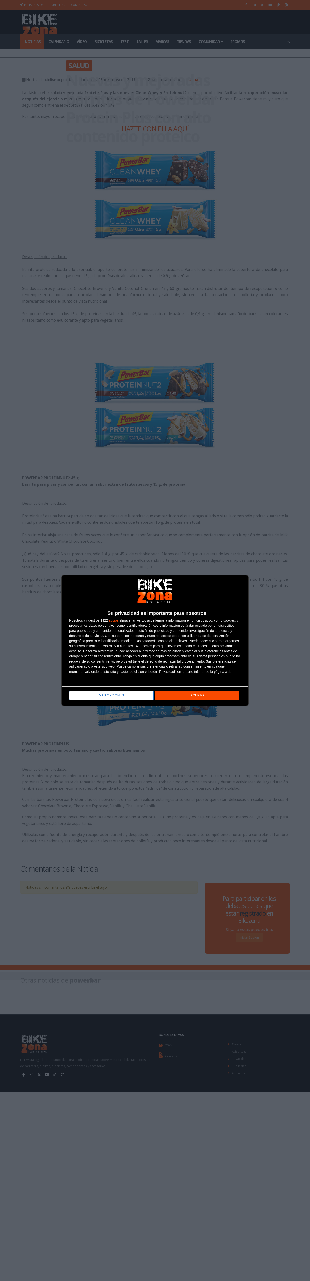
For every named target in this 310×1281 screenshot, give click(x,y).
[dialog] (155, 640)
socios (114, 620)
